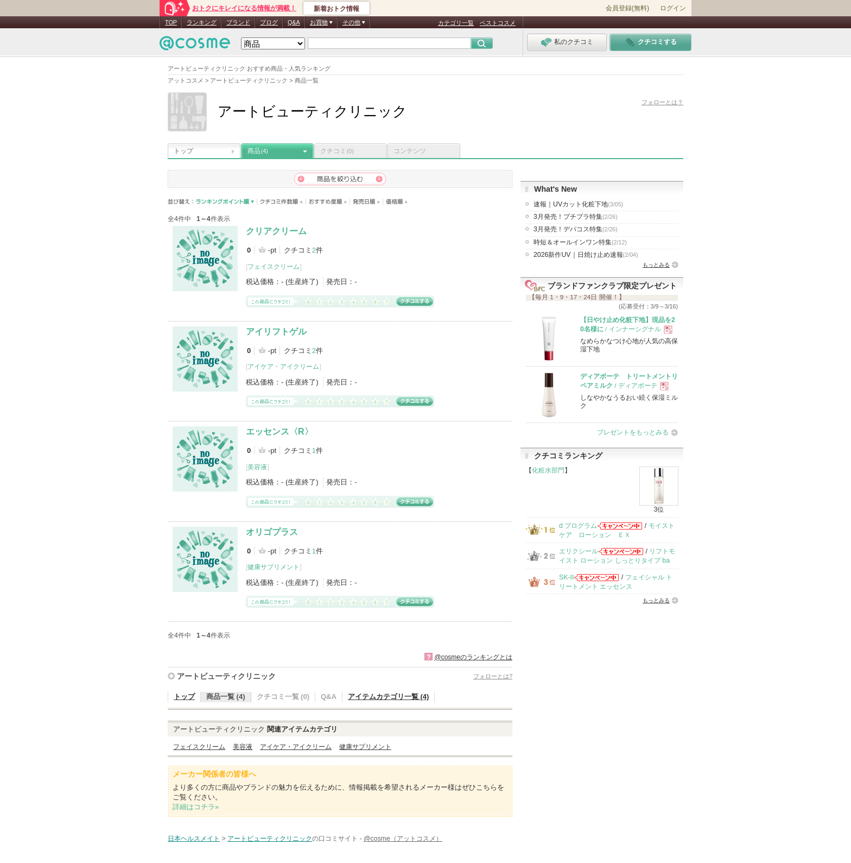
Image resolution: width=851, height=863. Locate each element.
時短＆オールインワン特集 (580, 242)
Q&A (294, 22)
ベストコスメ (498, 23)
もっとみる (656, 265)
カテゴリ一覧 (456, 23)
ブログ (269, 22)
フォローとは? (492, 676)
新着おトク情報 (336, 8)
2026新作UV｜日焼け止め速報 (586, 255)
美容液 (257, 467)
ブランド (238, 22)
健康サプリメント (273, 567)
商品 (257, 151)
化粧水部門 (548, 470)
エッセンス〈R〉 (279, 431)
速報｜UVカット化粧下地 (578, 204)
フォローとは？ (662, 102)
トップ (183, 151)
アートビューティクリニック (226, 676)
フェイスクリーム (273, 266)
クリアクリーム (276, 231)
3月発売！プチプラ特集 (576, 217)
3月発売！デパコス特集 (576, 229)
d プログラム (578, 526)
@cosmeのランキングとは (473, 657)
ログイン (673, 8)
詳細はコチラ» (196, 807)
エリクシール (578, 551)
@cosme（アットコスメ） (403, 838)
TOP (171, 22)
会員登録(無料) (627, 8)
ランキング (202, 22)
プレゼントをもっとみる (633, 432)
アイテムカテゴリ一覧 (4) (388, 696)
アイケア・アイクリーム (283, 366)
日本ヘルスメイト (194, 838)
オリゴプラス (272, 532)
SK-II (566, 577)
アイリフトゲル (276, 331)
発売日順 (366, 202)
